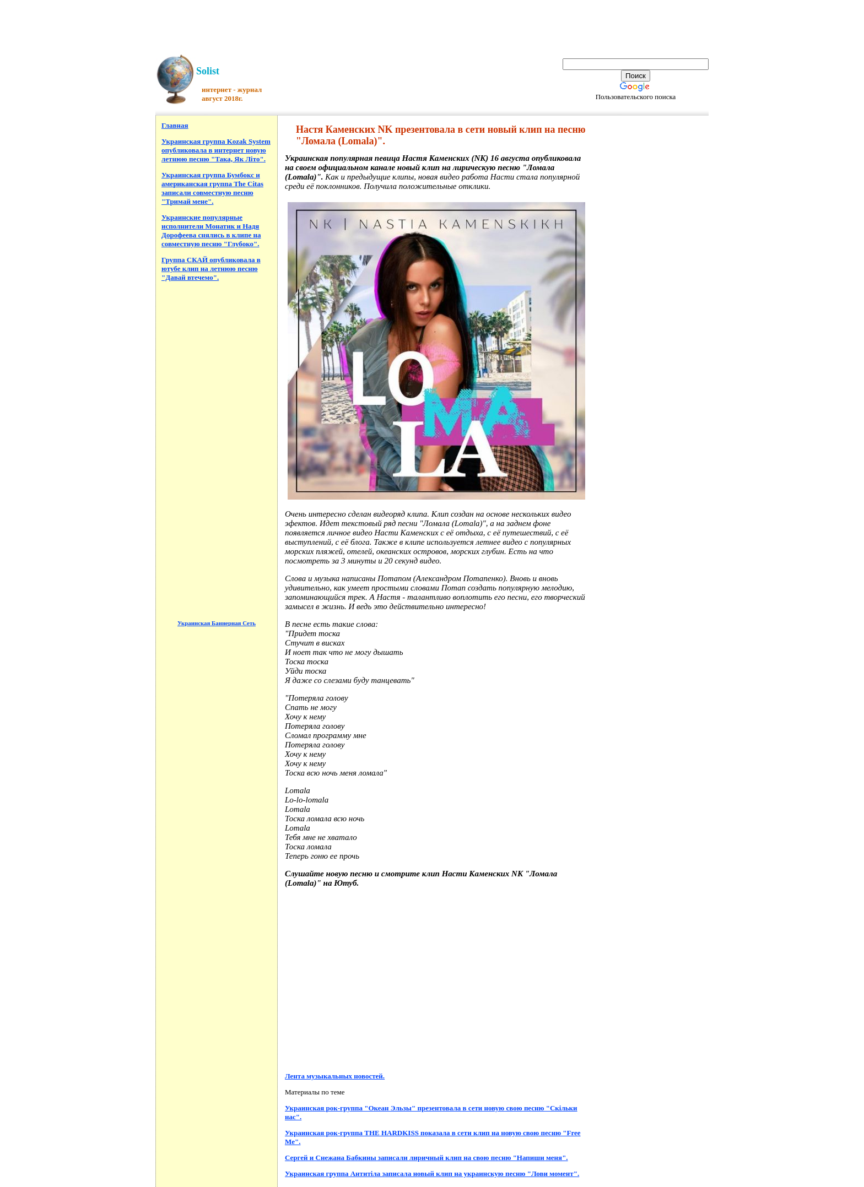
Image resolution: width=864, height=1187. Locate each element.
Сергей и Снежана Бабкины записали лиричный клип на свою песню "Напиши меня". (426, 1157)
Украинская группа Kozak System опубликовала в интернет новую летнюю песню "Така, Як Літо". (216, 150)
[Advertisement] (432, 24)
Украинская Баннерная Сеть (216, 623)
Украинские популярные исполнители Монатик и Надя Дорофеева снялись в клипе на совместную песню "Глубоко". (211, 230)
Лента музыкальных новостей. (335, 1076)
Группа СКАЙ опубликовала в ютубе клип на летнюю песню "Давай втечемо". (211, 268)
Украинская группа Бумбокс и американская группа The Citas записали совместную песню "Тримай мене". (212, 188)
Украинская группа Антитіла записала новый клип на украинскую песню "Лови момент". (432, 1173)
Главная (174, 125)
